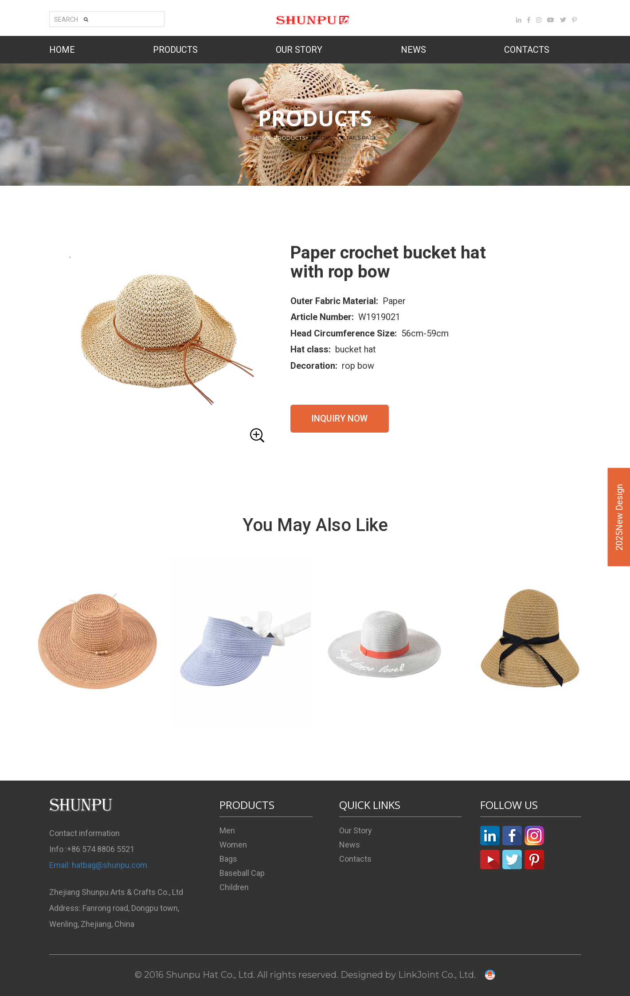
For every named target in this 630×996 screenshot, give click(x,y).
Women (233, 844)
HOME (62, 49)
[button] (160, 345)
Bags (228, 858)
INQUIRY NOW (339, 418)
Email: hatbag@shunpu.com (98, 865)
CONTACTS (526, 49)
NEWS (413, 49)
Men (227, 830)
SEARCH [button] (71, 19)
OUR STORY (299, 49)
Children (234, 887)
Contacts (355, 858)
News (349, 844)
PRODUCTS (175, 49)
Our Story (355, 830)
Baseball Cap (242, 873)
